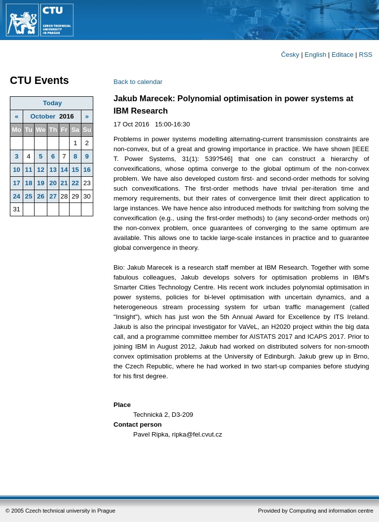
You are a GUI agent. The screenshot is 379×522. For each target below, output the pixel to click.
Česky (290, 54)
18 (28, 183)
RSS (365, 54)
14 (64, 169)
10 (16, 169)
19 (40, 183)
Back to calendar (138, 81)
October (42, 116)
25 (28, 196)
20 (53, 183)
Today (52, 103)
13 (53, 169)
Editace (342, 54)
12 (40, 169)
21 (64, 183)
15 (75, 169)
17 (16, 183)
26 (40, 196)
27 (53, 196)
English (315, 54)
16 (87, 169)
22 (75, 183)
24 (16, 196)
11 (28, 169)
